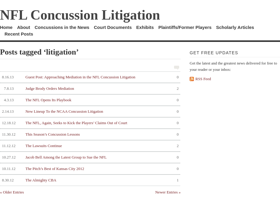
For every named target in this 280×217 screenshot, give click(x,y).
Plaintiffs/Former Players (185, 27)
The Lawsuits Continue (89, 146)
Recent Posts (19, 33)
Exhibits (145, 27)
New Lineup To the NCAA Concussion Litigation (89, 111)
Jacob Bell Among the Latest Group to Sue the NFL (89, 157)
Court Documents (113, 27)
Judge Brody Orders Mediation (89, 88)
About (23, 27)
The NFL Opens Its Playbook (89, 100)
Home (6, 27)
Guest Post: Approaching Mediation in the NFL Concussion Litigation (89, 77)
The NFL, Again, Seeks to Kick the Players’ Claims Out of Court (89, 123)
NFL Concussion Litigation (80, 15)
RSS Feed (203, 79)
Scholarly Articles (235, 27)
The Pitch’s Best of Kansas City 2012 (89, 168)
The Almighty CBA (89, 180)
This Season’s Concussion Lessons (89, 134)
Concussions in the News (62, 27)
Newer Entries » (168, 192)
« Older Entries (12, 192)
